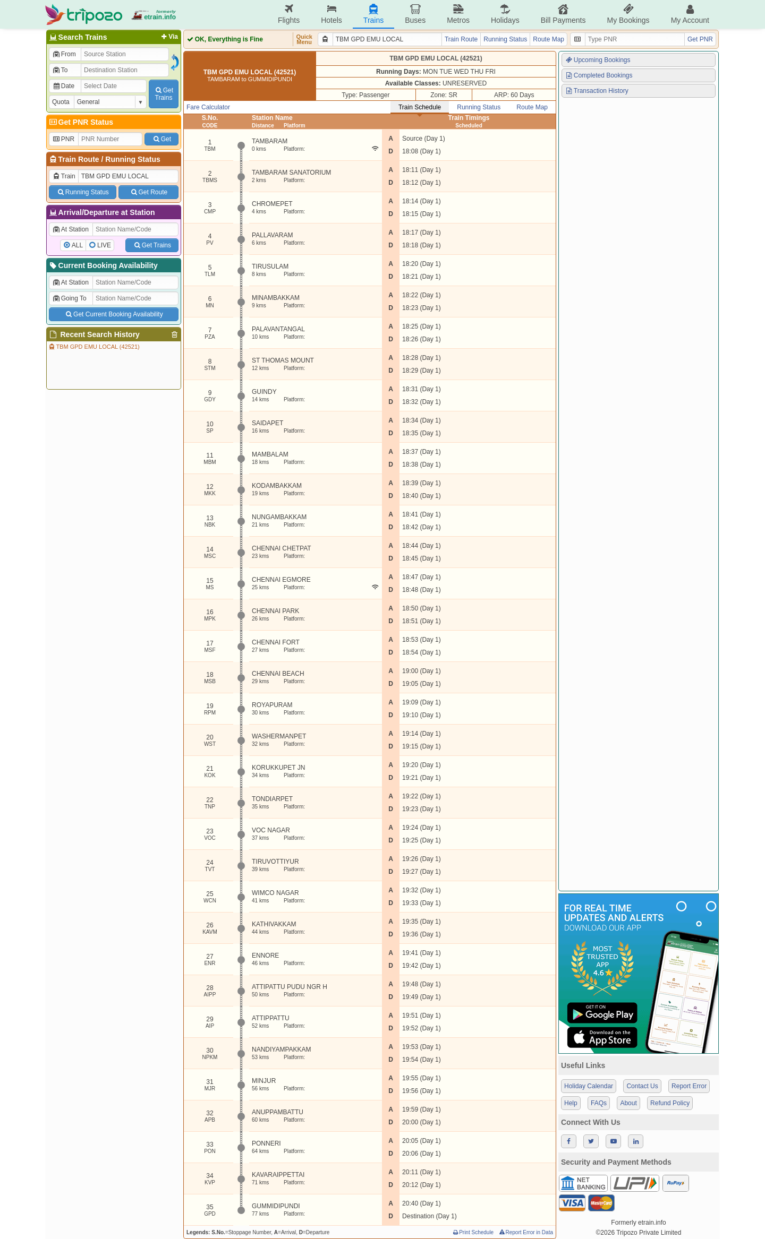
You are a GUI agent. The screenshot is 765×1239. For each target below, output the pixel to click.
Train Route (78, 159)
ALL (77, 245)
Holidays (505, 14)
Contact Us (642, 1086)
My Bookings (628, 14)
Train (63, 176)
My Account (690, 14)
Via (168, 36)
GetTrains (163, 94)
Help (570, 1103)
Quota (61, 102)
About (628, 1103)
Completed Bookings (599, 75)
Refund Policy (670, 1103)
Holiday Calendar (588, 1086)
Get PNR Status (80, 122)
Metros (458, 14)
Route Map (548, 39)
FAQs (599, 1103)
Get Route (148, 192)
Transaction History (596, 90)
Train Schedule (419, 107)
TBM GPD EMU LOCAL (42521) (94, 346)
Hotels (331, 14)
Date (63, 86)
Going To (69, 298)
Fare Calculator (208, 107)
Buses (415, 14)
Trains (373, 14)
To (59, 70)
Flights (289, 14)
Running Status (132, 159)
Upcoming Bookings (598, 60)
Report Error (689, 1086)
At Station (70, 229)
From (64, 54)
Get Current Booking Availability (113, 314)
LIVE (104, 245)
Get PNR (700, 39)
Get (161, 139)
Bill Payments (563, 14)
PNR (63, 139)
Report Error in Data (525, 1232)
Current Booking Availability (103, 265)
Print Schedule (473, 1232)
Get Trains (152, 245)
